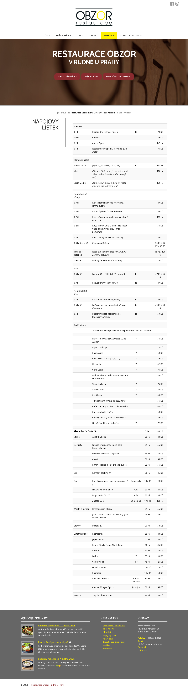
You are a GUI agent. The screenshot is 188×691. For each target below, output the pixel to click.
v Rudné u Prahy (94, 57)
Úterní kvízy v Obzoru (131, 35)
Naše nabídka (63, 35)
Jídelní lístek (108, 632)
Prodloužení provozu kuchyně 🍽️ (55, 642)
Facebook (142, 647)
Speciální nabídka (67, 76)
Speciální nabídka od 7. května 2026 (56, 658)
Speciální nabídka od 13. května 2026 (56, 625)
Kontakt (93, 35)
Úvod (47, 35)
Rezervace (109, 35)
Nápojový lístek (109, 635)
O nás (80, 35)
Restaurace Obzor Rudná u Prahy (47, 684)
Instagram (142, 650)
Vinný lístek (108, 638)
